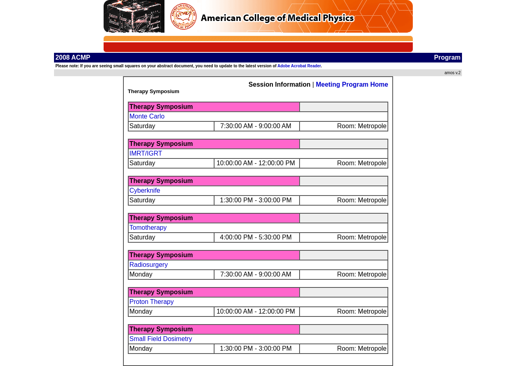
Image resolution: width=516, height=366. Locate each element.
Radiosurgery (148, 264)
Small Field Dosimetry (160, 338)
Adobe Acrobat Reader (298, 66)
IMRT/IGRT (145, 153)
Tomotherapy (148, 227)
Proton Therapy (151, 301)
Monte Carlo (146, 116)
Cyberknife (144, 190)
